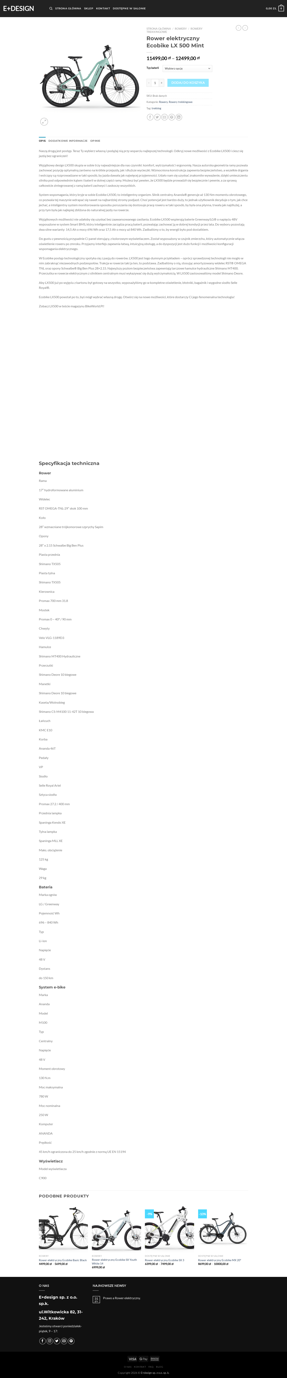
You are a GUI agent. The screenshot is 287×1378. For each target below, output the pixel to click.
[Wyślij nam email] (64, 1341)
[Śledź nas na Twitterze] (57, 1341)
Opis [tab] (42, 140)
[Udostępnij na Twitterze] (157, 117)
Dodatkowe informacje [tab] (67, 140)
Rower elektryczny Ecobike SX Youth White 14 (114, 1261)
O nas (128, 1366)
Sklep (88, 8)
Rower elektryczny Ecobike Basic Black (63, 1260)
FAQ (151, 1366)
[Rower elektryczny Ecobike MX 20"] (222, 1228)
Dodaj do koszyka (188, 82)
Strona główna (158, 28)
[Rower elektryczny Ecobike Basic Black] (63, 1228)
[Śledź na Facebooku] (42, 1341)
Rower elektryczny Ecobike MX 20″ (219, 1260)
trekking (156, 108)
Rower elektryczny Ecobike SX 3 (164, 1260)
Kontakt (103, 8)
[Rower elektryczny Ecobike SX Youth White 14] (116, 1228)
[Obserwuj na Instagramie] (49, 1341)
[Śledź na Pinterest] (71, 1341)
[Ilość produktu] (155, 83)
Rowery (181, 28)
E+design (18, 8)
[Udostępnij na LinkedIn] (179, 117)
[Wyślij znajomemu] (164, 117)
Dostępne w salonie (129, 8)
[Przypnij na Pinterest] (171, 117)
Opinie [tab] (95, 140)
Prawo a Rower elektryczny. (122, 1298)
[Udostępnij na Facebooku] (150, 117)
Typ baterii (152, 68)
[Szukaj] (50, 8)
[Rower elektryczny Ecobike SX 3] (169, 1228)
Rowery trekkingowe (181, 102)
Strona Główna (68, 8)
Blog (159, 1366)
